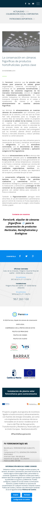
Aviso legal (20, 324)
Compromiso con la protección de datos (20, 328)
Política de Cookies (29, 490)
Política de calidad (20, 339)
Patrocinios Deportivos (22, 19)
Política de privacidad (20, 331)
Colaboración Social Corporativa (22, 15)
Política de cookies (20, 335)
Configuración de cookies (21, 499)
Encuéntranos (21, 277)
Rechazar (27, 495)
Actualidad (21, 11)
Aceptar (15, 495)
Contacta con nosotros (21, 214)
